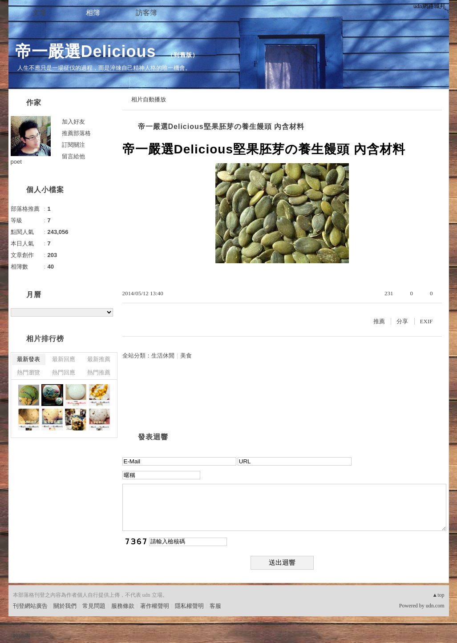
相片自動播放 (148, 99)
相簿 (93, 12)
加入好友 (73, 121)
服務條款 (122, 606)
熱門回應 (63, 372)
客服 (215, 606)
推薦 (379, 321)
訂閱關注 (73, 144)
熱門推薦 (98, 372)
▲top (438, 595)
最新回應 (63, 359)
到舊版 (183, 55)
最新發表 (28, 359)
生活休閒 (162, 355)
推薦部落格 (76, 133)
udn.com (435, 606)
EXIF (426, 321)
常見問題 (93, 606)
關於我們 (65, 606)
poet (16, 161)
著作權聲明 (154, 606)
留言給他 (73, 156)
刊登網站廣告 (30, 606)
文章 (39, 12)
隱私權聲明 (189, 606)
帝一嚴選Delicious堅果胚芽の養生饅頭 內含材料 (221, 126)
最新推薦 (98, 359)
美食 (186, 355)
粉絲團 (21, 636)
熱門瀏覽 (28, 372)
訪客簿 (146, 12)
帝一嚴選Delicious (88, 51)
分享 (402, 321)
